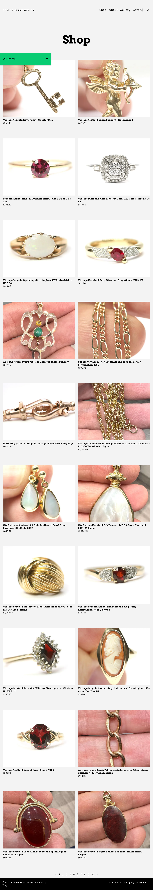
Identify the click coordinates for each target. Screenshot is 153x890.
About (113, 9)
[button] (25, 59)
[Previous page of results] (56, 874)
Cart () (138, 9)
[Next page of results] (97, 874)
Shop (102, 9)
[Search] (148, 10)
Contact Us (115, 882)
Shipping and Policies (136, 882)
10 (92, 874)
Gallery (125, 9)
